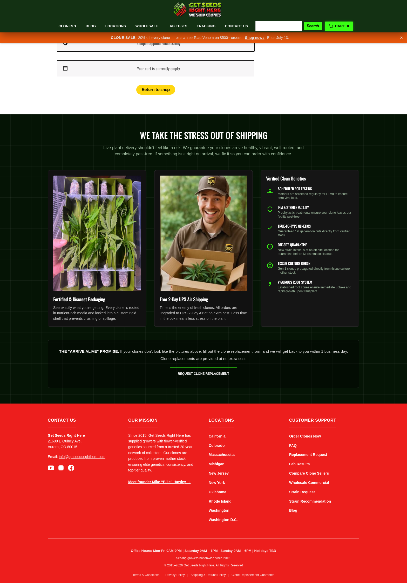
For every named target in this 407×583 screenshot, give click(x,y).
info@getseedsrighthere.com (82, 457)
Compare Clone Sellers (309, 473)
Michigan (217, 464)
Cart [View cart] (339, 26)
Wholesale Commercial (309, 483)
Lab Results (299, 464)
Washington (219, 510)
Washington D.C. (223, 520)
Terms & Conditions (146, 575)
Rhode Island (220, 501)
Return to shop (156, 89)
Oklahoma (217, 492)
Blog (91, 26)
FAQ (293, 445)
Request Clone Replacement (203, 374)
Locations (115, 26)
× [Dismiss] (401, 37)
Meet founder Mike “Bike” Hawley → (159, 482)
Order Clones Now (305, 436)
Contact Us (236, 26)
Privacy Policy (175, 575)
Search (313, 26)
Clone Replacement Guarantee (253, 575)
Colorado (217, 445)
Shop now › (254, 38)
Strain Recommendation (310, 501)
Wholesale (146, 26)
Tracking (206, 26)
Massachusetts (222, 455)
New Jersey (219, 473)
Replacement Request (308, 455)
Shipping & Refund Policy (208, 575)
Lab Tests (177, 26)
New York (217, 483)
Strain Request (302, 492)
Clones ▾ (67, 26)
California (217, 436)
